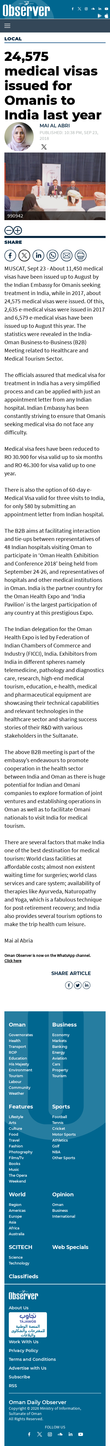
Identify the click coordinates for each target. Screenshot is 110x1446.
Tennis (57, 1123)
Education (18, 1058)
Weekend (17, 1181)
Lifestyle (16, 1117)
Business (60, 1210)
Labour (15, 1082)
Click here (12, 960)
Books (14, 1163)
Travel (14, 1140)
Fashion (16, 1146)
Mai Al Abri (55, 126)
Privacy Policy (23, 1350)
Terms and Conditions (32, 1359)
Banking (59, 1046)
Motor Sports (64, 1134)
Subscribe (19, 1377)
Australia (16, 1234)
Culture (15, 1128)
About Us (18, 1307)
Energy (58, 1052)
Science (16, 1257)
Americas (17, 1210)
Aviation (59, 1058)
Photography (21, 1152)
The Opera (18, 1175)
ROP (13, 1052)
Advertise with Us (27, 1368)
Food (13, 1134)
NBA (56, 1152)
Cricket (58, 1128)
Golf (55, 1146)
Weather (16, 1093)
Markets (59, 1041)
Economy (61, 1035)
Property (60, 1070)
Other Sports (63, 1158)
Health (15, 1041)
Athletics (60, 1140)
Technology (19, 1263)
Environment (20, 1070)
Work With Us (23, 1341)
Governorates (21, 1035)
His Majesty (19, 1064)
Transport (17, 1046)
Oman (57, 1204)
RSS (13, 1385)
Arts (12, 1123)
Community (20, 1087)
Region (15, 1204)
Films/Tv (16, 1158)
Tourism (16, 1076)
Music (14, 1169)
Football (59, 1117)
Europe (15, 1216)
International (63, 1216)
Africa (14, 1228)
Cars (56, 1064)
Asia (12, 1222)
